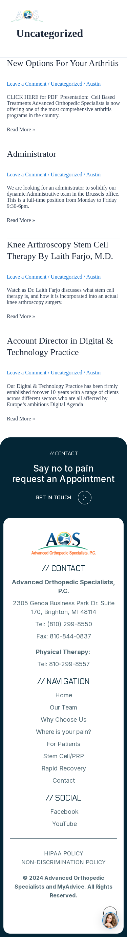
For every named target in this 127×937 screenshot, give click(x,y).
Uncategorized (66, 84)
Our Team (63, 707)
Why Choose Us (63, 719)
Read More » (21, 129)
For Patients (63, 743)
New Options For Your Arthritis (63, 63)
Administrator (31, 154)
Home (63, 695)
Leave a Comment (26, 84)
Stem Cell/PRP (63, 756)
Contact (63, 780)
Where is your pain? (63, 731)
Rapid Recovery (63, 768)
